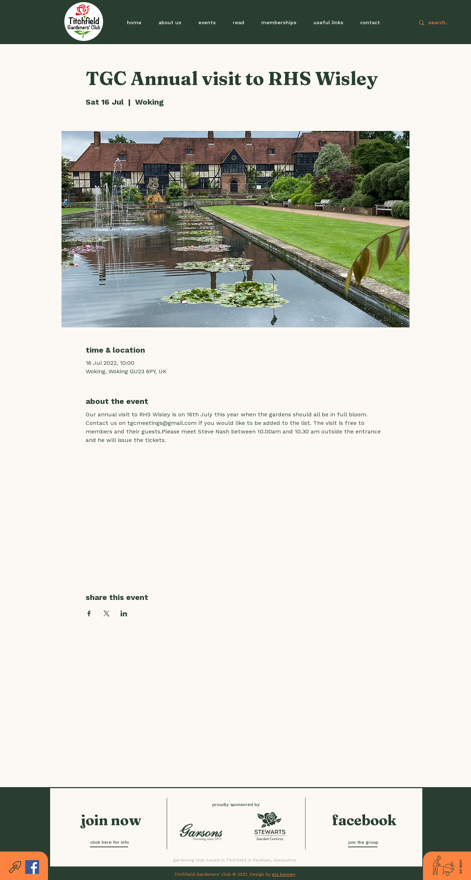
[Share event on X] (106, 613)
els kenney (283, 874)
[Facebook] (32, 867)
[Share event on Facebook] (89, 613)
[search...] (449, 22)
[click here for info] (109, 842)
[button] (207, 22)
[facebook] (364, 820)
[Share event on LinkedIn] (124, 613)
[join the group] (363, 842)
